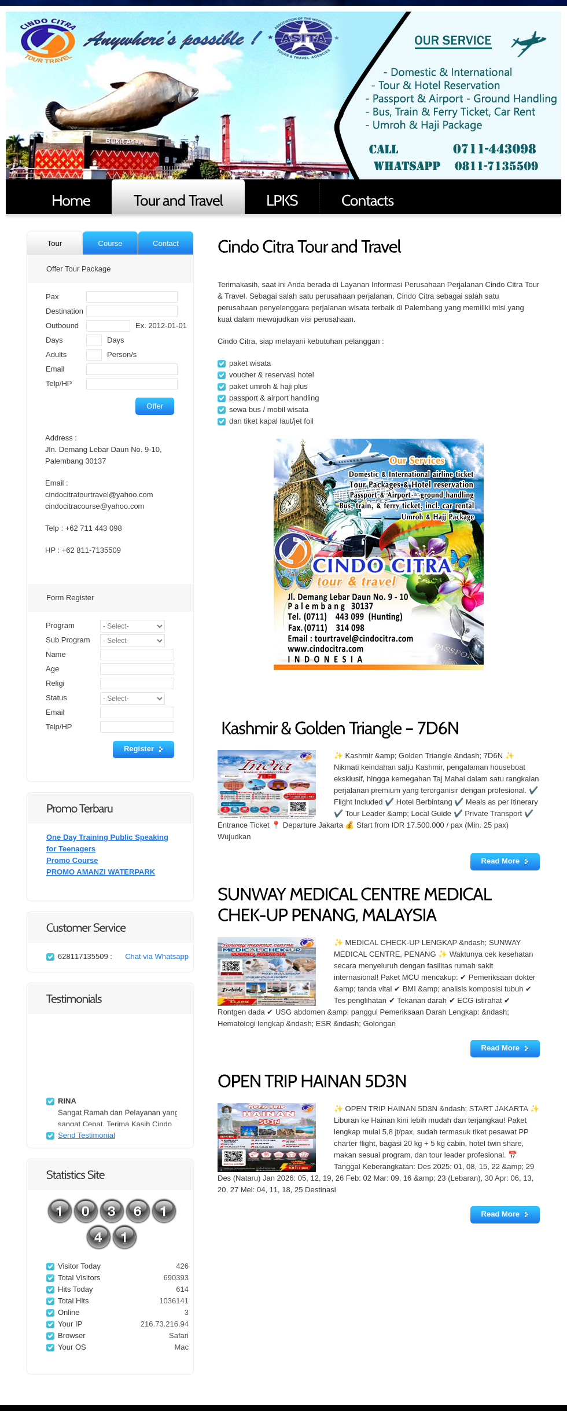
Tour (54, 243)
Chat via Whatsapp (157, 956)
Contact (166, 243)
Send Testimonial (86, 1135)
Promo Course (72, 860)
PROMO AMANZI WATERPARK (100, 872)
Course (110, 243)
